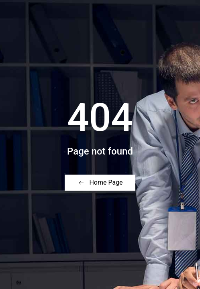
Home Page (99, 183)
